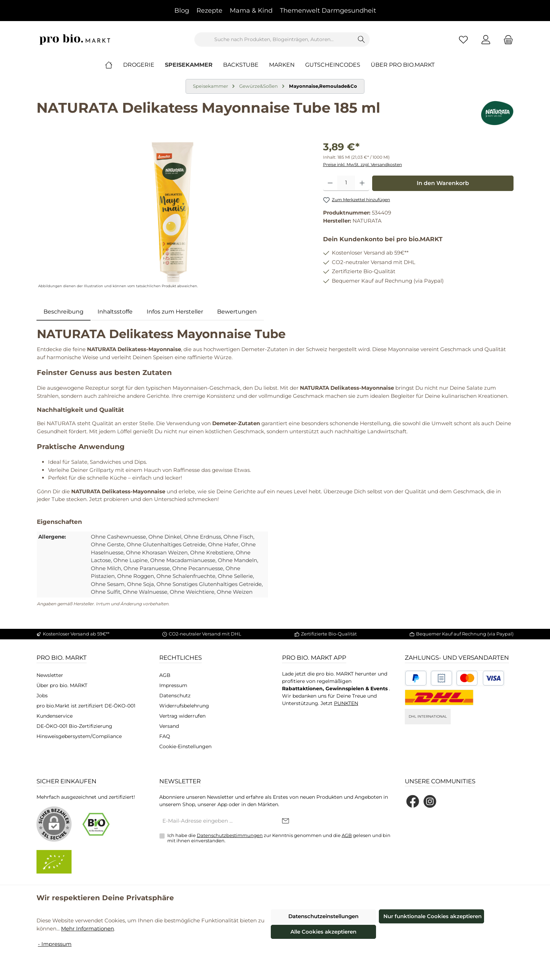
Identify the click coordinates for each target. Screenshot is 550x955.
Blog (181, 10)
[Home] (114, 65)
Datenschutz (174, 695)
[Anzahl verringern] (330, 183)
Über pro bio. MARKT (61, 685)
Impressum (173, 685)
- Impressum (55, 944)
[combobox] (274, 39)
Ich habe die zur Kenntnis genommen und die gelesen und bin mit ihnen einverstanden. (278, 838)
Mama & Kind (251, 10)
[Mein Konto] (485, 39)
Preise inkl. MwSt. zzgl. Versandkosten (362, 164)
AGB (164, 675)
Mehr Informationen (87, 928)
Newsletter (49, 675)
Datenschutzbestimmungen (230, 835)
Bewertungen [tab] (237, 311)
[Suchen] (361, 39)
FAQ (164, 736)
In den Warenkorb (443, 183)
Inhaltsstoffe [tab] (115, 311)
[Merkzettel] (463, 39)
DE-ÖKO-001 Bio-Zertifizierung (74, 726)
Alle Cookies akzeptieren (323, 931)
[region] (172, 214)
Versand (169, 726)
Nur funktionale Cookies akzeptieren (432, 916)
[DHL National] (439, 697)
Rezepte (209, 10)
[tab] (63, 312)
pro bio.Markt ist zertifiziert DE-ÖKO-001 (85, 706)
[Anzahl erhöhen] (362, 183)
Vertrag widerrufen (182, 716)
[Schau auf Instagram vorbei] (430, 801)
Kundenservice (54, 716)
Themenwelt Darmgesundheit (328, 10)
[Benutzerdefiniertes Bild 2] (441, 678)
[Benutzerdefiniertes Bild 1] (416, 678)
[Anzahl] (346, 183)
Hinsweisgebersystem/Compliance (79, 736)
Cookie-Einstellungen (185, 746)
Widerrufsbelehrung (184, 706)
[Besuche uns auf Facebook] (413, 801)
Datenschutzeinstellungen (323, 916)
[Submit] (285, 821)
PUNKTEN (346, 703)
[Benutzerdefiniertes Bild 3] (480, 678)
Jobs (42, 695)
